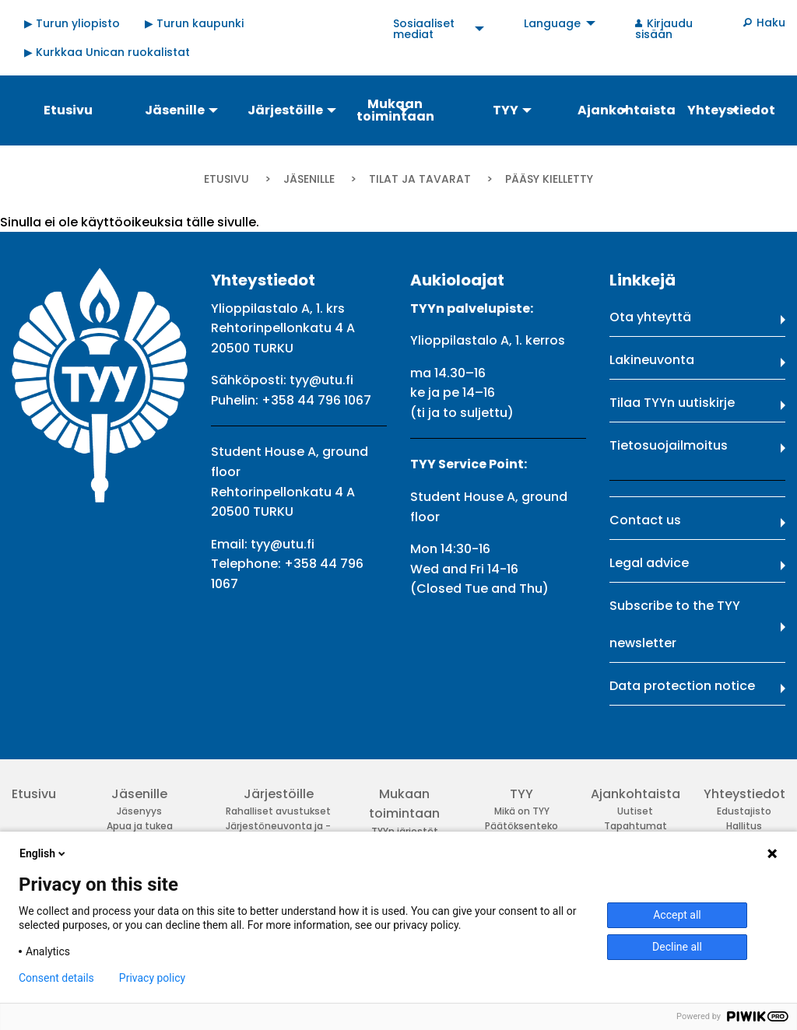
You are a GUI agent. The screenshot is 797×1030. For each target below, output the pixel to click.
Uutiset (635, 811)
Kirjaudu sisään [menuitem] (664, 29)
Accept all (677, 915)
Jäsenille (309, 179)
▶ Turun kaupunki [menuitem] (194, 23)
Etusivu (226, 179)
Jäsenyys (139, 811)
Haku (771, 22)
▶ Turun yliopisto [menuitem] (72, 23)
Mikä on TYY (521, 811)
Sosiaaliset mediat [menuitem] (424, 29)
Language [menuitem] (552, 23)
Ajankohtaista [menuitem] (625, 110)
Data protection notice (682, 686)
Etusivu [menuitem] (68, 110)
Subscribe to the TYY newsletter (674, 624)
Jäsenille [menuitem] (175, 110)
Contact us (645, 520)
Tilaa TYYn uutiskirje (672, 403)
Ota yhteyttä (650, 317)
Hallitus (744, 825)
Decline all (677, 947)
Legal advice (649, 563)
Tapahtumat (635, 825)
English (43, 853)
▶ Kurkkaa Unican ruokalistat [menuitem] (107, 52)
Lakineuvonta (651, 360)
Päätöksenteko (521, 825)
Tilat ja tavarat (420, 179)
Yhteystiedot (744, 794)
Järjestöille (279, 794)
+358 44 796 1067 (316, 400)
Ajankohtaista (635, 794)
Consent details (56, 978)
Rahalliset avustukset (278, 811)
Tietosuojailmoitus (668, 445)
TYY (521, 794)
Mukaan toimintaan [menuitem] (395, 110)
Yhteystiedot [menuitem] (731, 110)
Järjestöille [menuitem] (285, 110)
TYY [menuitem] (505, 110)
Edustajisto (744, 811)
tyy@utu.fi (321, 380)
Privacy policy (152, 978)
